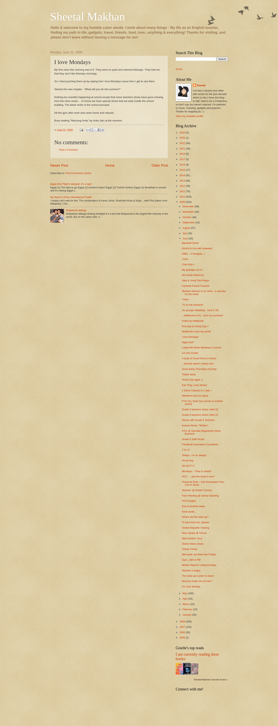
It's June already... (192, 586)
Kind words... (189, 511)
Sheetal (201, 85)
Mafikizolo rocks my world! (196, 331)
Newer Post (59, 165)
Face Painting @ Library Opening (200, 495)
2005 (183, 637)
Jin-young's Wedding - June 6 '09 (200, 310)
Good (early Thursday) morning (199, 369)
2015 (183, 169)
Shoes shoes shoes (192, 543)
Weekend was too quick (195, 395)
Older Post (160, 165)
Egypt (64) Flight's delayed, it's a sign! (71, 184)
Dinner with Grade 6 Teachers (198, 420)
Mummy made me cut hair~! (197, 581)
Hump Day (188, 460)
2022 (183, 143)
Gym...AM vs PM (191, 559)
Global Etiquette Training (195, 527)
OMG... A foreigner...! (193, 253)
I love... (186, 259)
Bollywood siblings (76, 210)
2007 (183, 626)
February (187, 609)
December (188, 206)
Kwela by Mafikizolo (193, 320)
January (187, 614)
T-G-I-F (186, 449)
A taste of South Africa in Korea (199, 358)
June (185, 238)
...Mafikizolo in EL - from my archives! (202, 315)
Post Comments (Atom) (78, 173)
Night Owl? (188, 342)
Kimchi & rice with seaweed (197, 248)
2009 (183, 201)
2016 (183, 164)
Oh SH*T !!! (188, 465)
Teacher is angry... (192, 570)
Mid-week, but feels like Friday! (199, 554)
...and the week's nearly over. (198, 363)
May (185, 593)
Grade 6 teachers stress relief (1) (200, 414)
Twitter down (189, 374)
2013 (183, 180)
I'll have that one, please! (195, 522)
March (186, 604)
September (188, 222)
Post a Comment (68, 149)
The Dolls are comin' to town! (198, 575)
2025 (183, 137)
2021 (183, 148)
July (184, 233)
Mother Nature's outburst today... (200, 565)
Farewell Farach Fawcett (195, 285)
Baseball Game (190, 242)
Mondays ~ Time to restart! (196, 471)
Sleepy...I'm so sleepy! (194, 455)
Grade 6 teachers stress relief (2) (200, 409)
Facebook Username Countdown (200, 444)
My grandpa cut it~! (192, 269)
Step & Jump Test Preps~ (196, 280)
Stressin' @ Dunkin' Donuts (197, 490)
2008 (183, 621)
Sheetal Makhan (87, 16)
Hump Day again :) (192, 379)
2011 (183, 191)
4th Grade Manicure (193, 275)
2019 (183, 153)
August (186, 227)
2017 (183, 159)
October (187, 217)
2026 (183, 132)
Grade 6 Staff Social (193, 439)
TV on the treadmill (192, 304)
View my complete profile (189, 116)
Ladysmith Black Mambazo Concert (201, 347)
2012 (183, 185)
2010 (183, 196)
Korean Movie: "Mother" (195, 425)
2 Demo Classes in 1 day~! (197, 390)
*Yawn (185, 299)
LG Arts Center (190, 352)
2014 (183, 175)
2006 (183, 632)
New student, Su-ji (192, 538)
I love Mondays (190, 336)
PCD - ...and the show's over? (198, 476)
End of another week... (194, 506)
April (185, 598)
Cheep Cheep (189, 549)
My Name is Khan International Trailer (71, 197)
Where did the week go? (195, 516)
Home (109, 165)
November (188, 211)
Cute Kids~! (188, 264)
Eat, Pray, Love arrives (194, 385)
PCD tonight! (189, 500)
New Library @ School (194, 532)
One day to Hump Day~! (195, 326)
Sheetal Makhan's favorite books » (211, 679)
